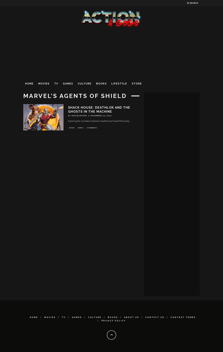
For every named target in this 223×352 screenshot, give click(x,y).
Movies (44, 83)
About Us (131, 317)
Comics (81, 128)
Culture (85, 83)
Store (137, 83)
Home (29, 83)
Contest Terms (183, 317)
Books (101, 83)
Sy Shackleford (77, 116)
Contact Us (154, 317)
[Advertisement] (111, 54)
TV (56, 83)
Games (68, 83)
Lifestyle (119, 83)
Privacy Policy (113, 321)
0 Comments (92, 128)
